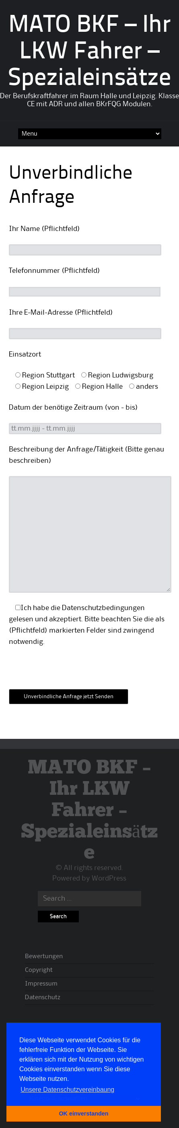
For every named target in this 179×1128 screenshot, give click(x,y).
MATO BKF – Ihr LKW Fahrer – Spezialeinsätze (89, 52)
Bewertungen (44, 956)
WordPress (109, 878)
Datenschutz (42, 997)
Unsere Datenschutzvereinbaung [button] (67, 1089)
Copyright (39, 970)
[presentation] (70, 673)
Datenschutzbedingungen (103, 608)
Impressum (41, 984)
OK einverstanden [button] (83, 1113)
